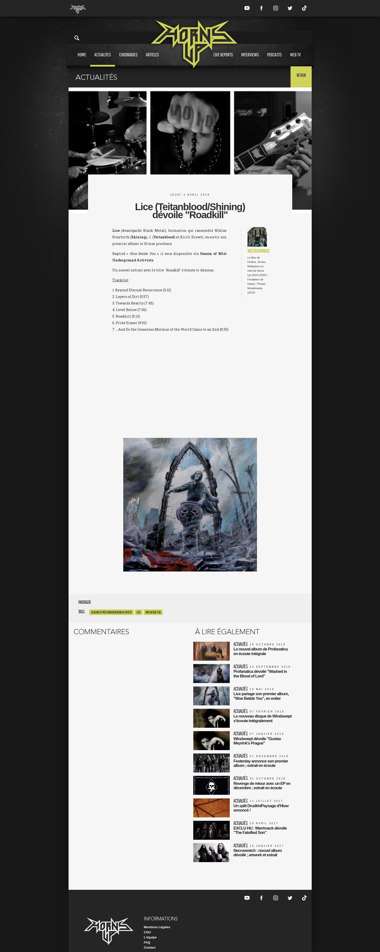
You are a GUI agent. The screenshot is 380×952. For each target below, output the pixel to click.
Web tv (295, 59)
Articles (152, 59)
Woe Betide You (153, 612)
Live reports (223, 59)
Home (81, 59)
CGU (147, 924)
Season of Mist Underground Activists (111, 612)
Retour (299, 76)
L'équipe (150, 929)
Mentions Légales (157, 919)
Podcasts (274, 59)
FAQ (147, 934)
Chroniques (128, 59)
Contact (150, 940)
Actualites (102, 59)
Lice (139, 612)
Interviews (250, 59)
